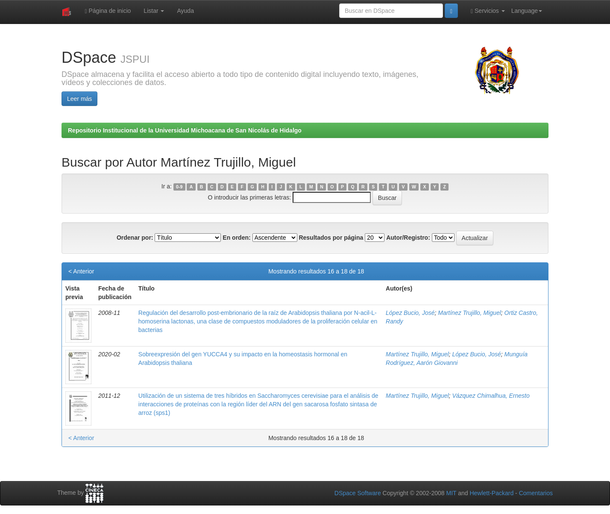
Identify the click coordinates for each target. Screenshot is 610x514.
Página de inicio (108, 11)
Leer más (79, 98)
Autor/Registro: (408, 237)
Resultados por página (331, 237)
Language (526, 10)
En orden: (236, 237)
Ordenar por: (135, 237)
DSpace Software (357, 493)
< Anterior (81, 271)
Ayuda (185, 10)
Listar (154, 10)
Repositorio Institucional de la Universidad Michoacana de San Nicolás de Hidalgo (185, 130)
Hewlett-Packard (491, 493)
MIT (451, 493)
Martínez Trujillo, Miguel (469, 312)
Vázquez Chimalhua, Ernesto (490, 395)
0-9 (179, 186)
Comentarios (536, 493)
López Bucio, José (410, 312)
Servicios (488, 11)
